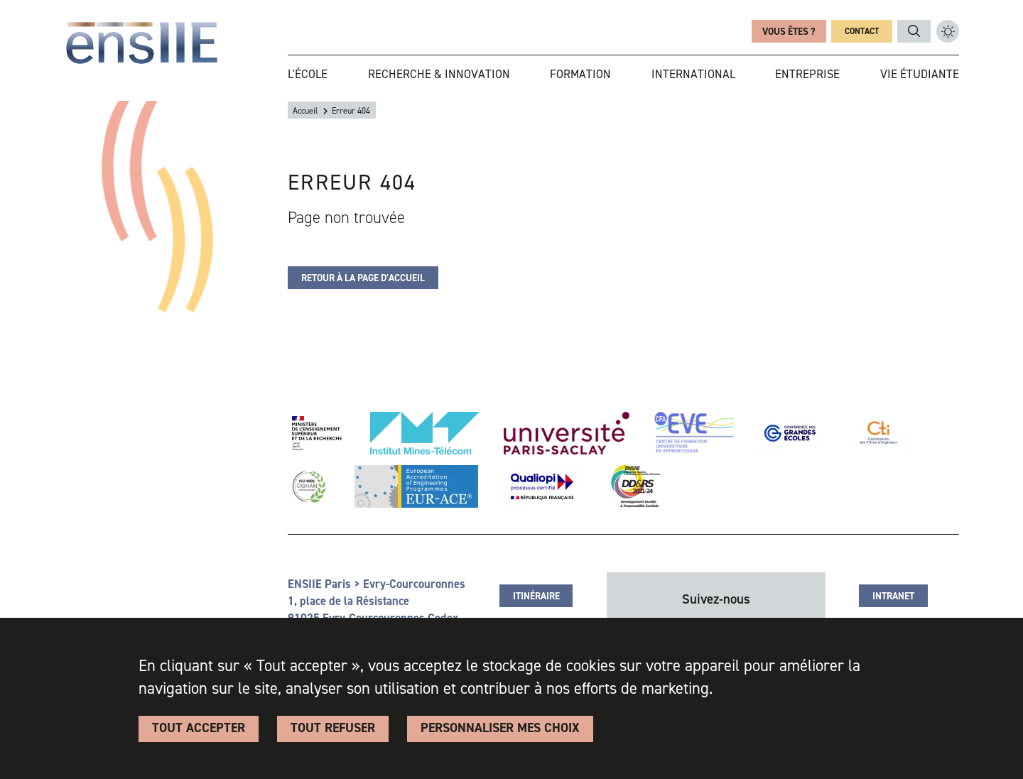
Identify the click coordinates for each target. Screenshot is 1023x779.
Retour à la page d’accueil (363, 277)
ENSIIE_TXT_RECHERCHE (914, 31)
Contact (862, 31)
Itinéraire (536, 595)
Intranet (893, 595)
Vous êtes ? (789, 31)
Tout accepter (198, 727)
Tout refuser (333, 727)
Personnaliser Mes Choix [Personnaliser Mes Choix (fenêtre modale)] (500, 727)
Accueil (305, 110)
